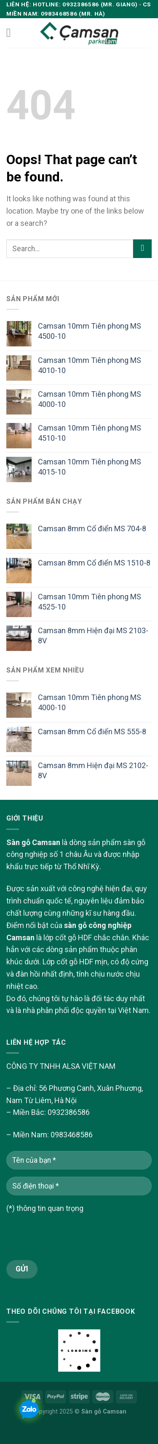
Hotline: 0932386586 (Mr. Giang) (85, 4)
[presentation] (70, 1243)
